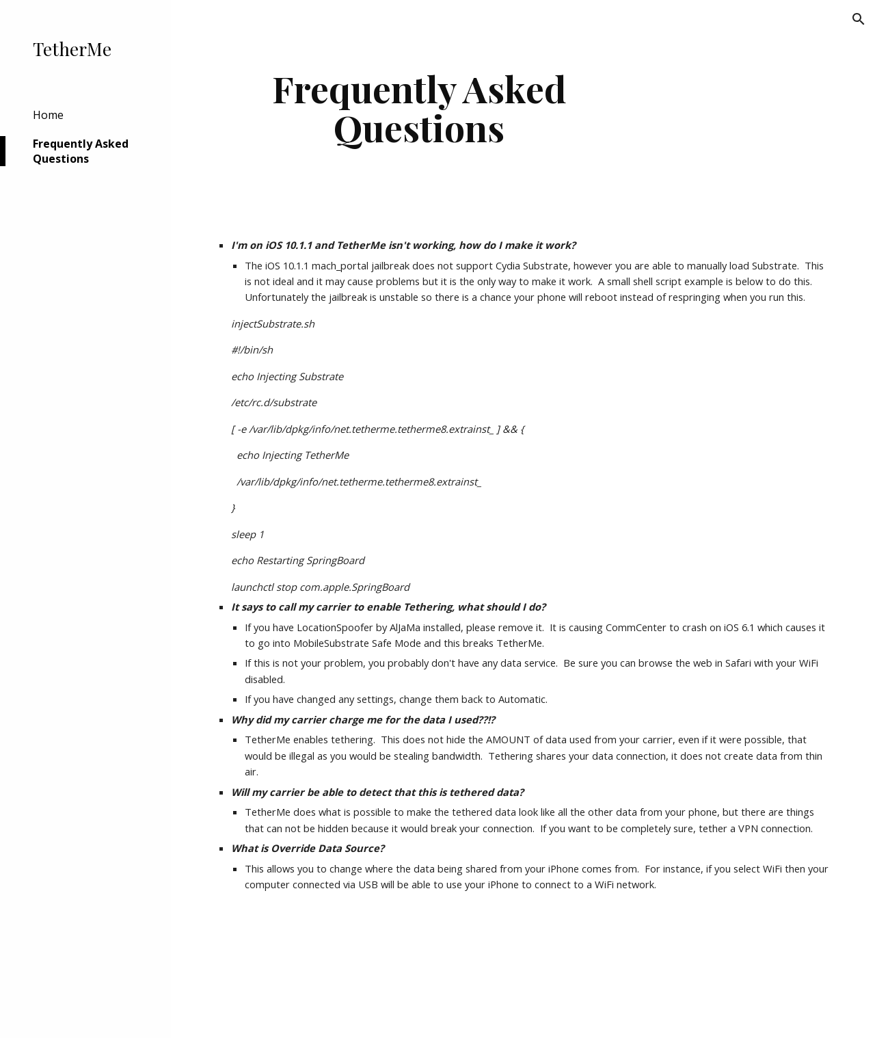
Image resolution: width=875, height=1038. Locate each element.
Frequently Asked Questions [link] (81, 151)
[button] (858, 19)
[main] (419, 108)
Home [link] (48, 114)
